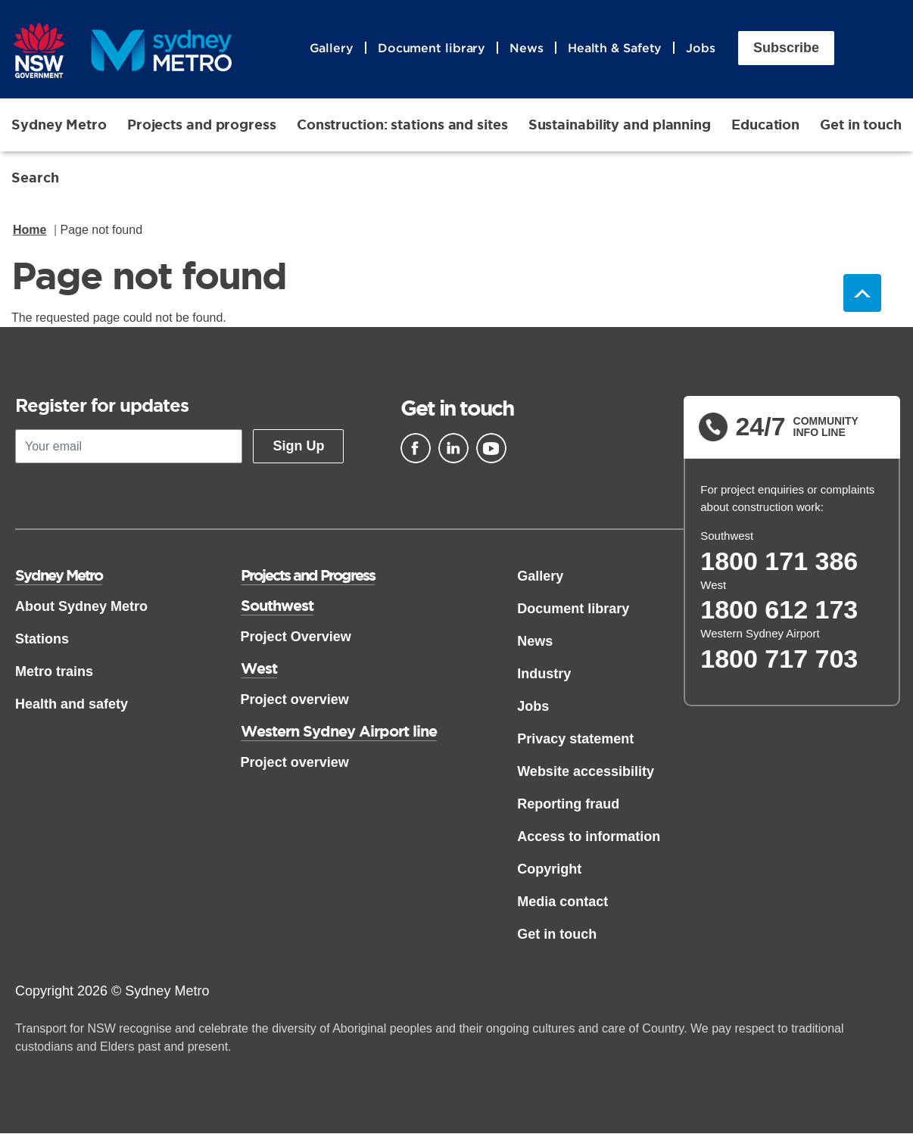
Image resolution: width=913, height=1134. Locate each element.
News (526, 48)
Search (34, 177)
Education (765, 124)
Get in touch (861, 124)
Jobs (700, 48)
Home (29, 229)
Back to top (862, 294)
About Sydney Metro (81, 606)
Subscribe (786, 47)
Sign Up (298, 445)
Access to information (588, 836)
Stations (42, 638)
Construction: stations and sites (402, 124)
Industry (544, 673)
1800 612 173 (779, 610)
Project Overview (296, 636)
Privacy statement (575, 738)
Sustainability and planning (619, 124)
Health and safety (71, 704)
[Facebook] (415, 448)
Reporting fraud (568, 804)
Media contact (562, 901)
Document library (431, 48)
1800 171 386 (779, 561)
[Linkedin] (453, 448)
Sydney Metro (59, 124)
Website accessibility (585, 771)
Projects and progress (201, 124)
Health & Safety (615, 48)
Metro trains (54, 671)
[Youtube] (491, 448)
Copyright (549, 869)
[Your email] (128, 446)
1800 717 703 (779, 658)
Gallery (332, 48)
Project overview (295, 699)
